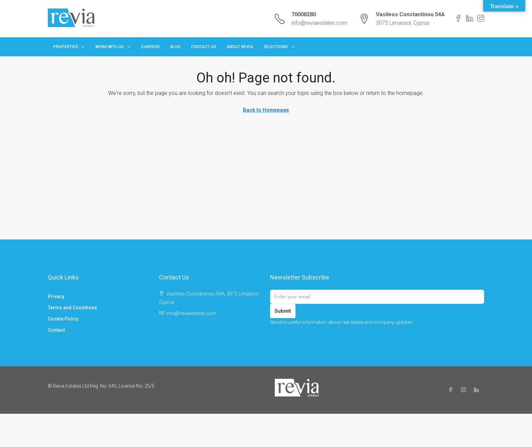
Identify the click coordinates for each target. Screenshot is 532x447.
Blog (175, 46)
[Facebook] (452, 390)
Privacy (56, 296)
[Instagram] (465, 390)
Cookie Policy (63, 319)
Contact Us (203, 46)
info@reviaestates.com (319, 23)
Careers (150, 46)
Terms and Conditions (72, 307)
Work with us (109, 46)
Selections (276, 46)
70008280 (303, 14)
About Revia (240, 46)
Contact (56, 330)
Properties (65, 46)
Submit (282, 311)
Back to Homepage (266, 110)
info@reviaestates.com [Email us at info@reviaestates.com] (191, 313)
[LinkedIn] (477, 390)
